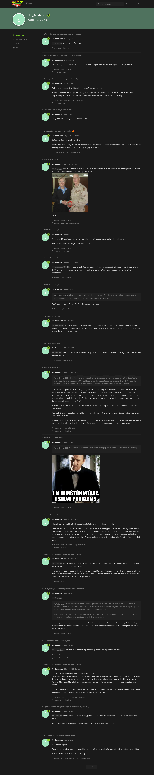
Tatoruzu (58, 43)
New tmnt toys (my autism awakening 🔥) (59, 131)
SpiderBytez (59, 650)
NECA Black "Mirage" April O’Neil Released (59, 735)
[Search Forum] (110, 4)
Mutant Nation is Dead (52, 160)
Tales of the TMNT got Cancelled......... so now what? (63, 34)
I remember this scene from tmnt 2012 (58, 110)
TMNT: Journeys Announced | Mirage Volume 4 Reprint (64, 554)
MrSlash (58, 352)
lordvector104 (60, 267)
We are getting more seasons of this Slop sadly (61, 79)
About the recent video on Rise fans (57, 641)
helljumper (59, 325)
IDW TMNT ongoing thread (53, 230)
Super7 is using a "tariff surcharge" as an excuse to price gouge (67, 706)
